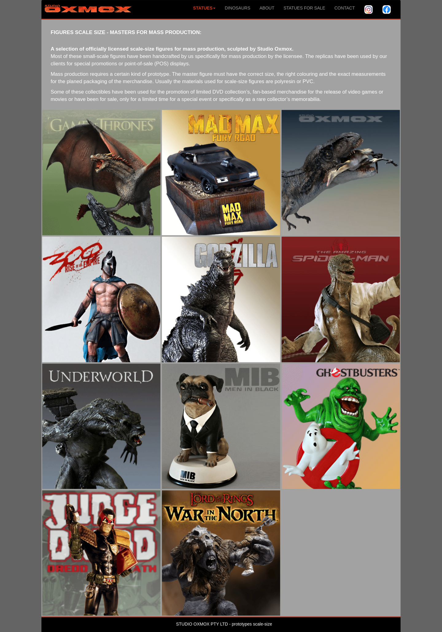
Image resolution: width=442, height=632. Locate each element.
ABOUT (267, 8)
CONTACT (344, 8)
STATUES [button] (204, 8)
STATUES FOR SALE (304, 8)
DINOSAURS (237, 8)
